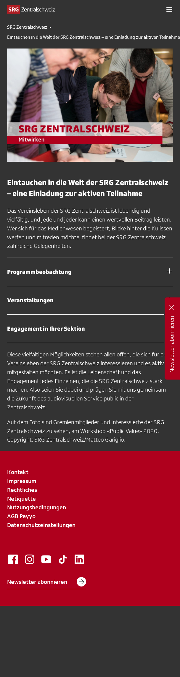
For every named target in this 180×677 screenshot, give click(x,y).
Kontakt (17, 472)
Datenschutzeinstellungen (41, 525)
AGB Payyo (21, 516)
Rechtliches (22, 490)
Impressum (21, 481)
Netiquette (21, 498)
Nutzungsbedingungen (36, 507)
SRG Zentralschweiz (27, 27)
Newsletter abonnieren (46, 581)
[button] (169, 9)
